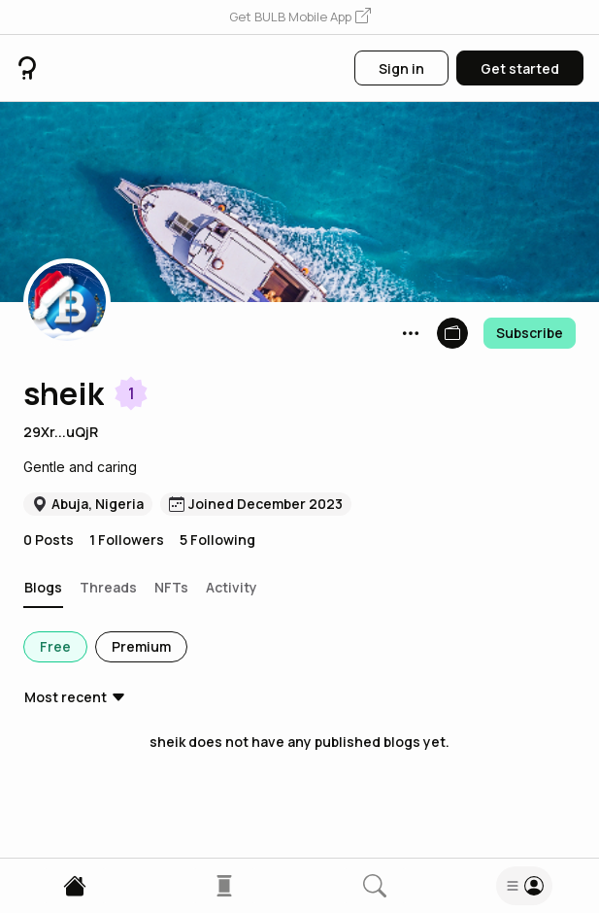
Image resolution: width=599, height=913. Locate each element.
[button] (300, 17)
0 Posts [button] (48, 539)
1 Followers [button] (126, 539)
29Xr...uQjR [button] (60, 432)
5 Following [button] (217, 539)
